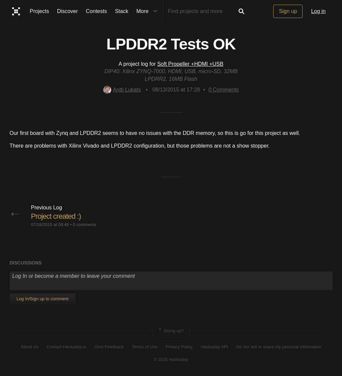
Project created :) (56, 216)
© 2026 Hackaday (171, 359)
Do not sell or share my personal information (278, 346)
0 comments (84, 224)
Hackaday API (214, 346)
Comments (223, 89)
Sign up (288, 11)
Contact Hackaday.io (67, 346)
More (148, 11)
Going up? (170, 331)
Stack (121, 11)
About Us (29, 346)
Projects (39, 11)
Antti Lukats (122, 89)
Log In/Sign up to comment (42, 298)
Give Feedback (109, 346)
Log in (318, 11)
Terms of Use (145, 346)
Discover (67, 11)
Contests (96, 11)
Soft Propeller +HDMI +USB (190, 64)
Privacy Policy (179, 346)
